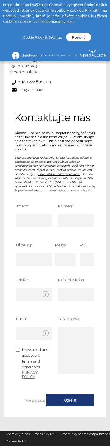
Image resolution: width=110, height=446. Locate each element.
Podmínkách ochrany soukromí (59, 174)
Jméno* (22, 206)
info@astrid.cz (30, 90)
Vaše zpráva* (69, 319)
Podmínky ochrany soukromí (75, 434)
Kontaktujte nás (18, 434)
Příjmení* (66, 206)
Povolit (78, 37)
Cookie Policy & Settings (42, 37)
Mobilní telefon (71, 280)
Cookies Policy (16, 441)
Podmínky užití (45, 434)
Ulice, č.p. (24, 245)
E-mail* (22, 319)
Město (60, 245)
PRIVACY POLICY (30, 374)
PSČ (83, 245)
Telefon (22, 280)
